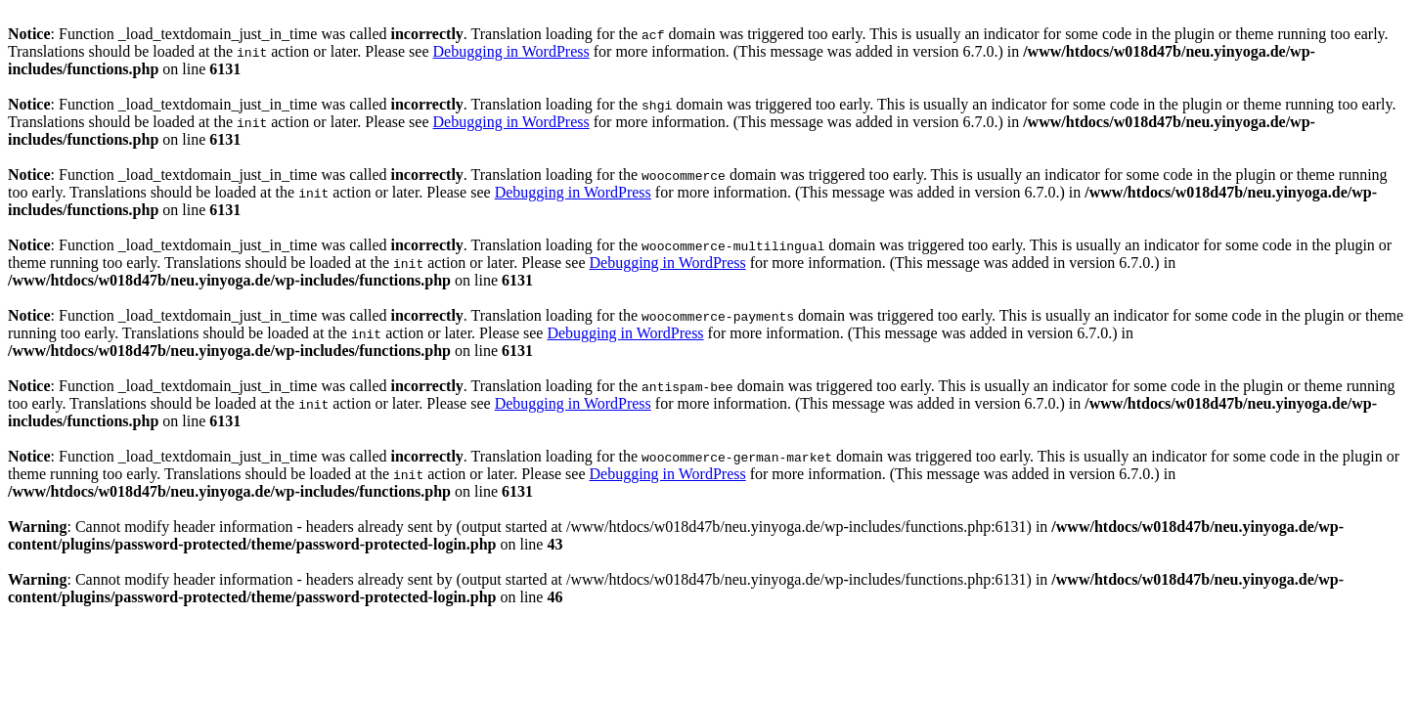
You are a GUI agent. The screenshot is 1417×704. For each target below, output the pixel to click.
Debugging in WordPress (511, 51)
